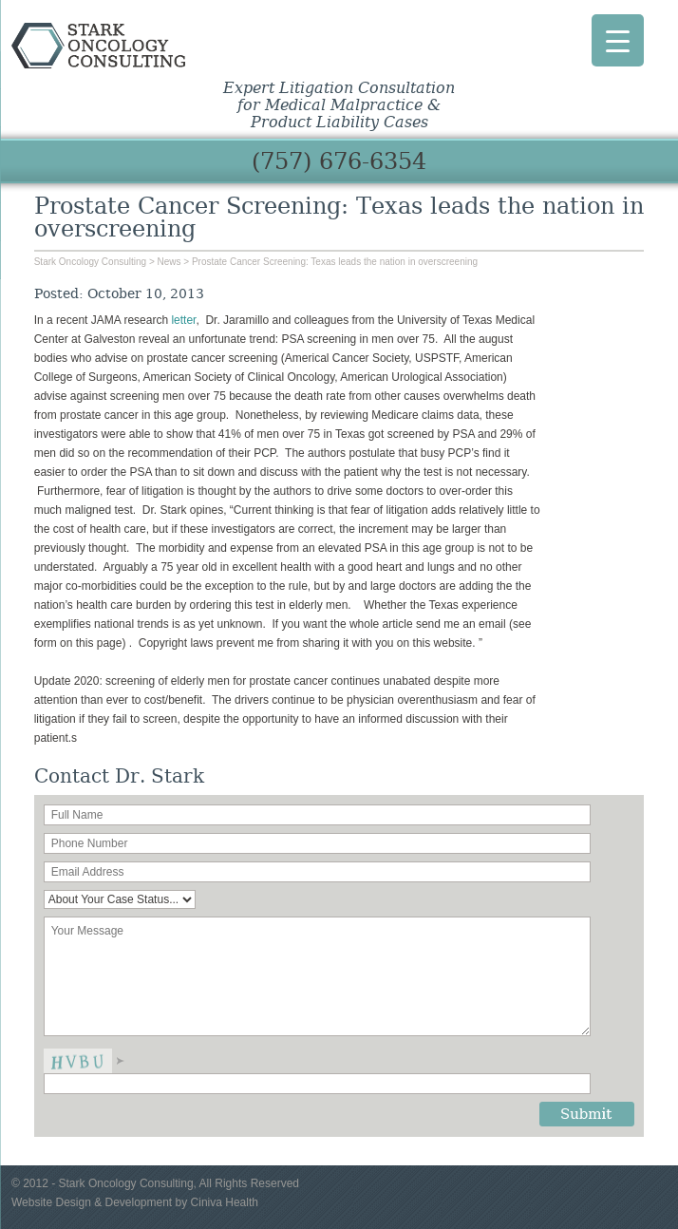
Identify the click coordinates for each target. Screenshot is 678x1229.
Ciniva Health (224, 1202)
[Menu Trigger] (618, 40)
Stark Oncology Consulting (133, 45)
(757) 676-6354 (339, 161)
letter (183, 320)
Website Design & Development (91, 1202)
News (169, 261)
